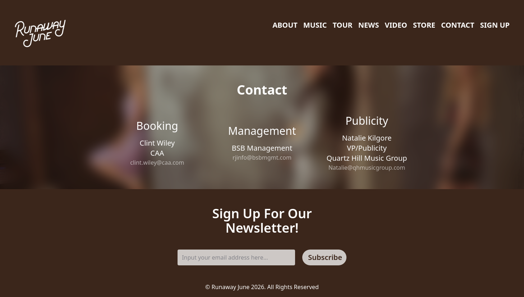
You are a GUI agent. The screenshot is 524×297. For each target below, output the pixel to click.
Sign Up (495, 25)
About (285, 25)
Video (396, 25)
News (368, 25)
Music (315, 25)
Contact (457, 25)
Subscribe (325, 257)
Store (424, 25)
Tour (342, 25)
